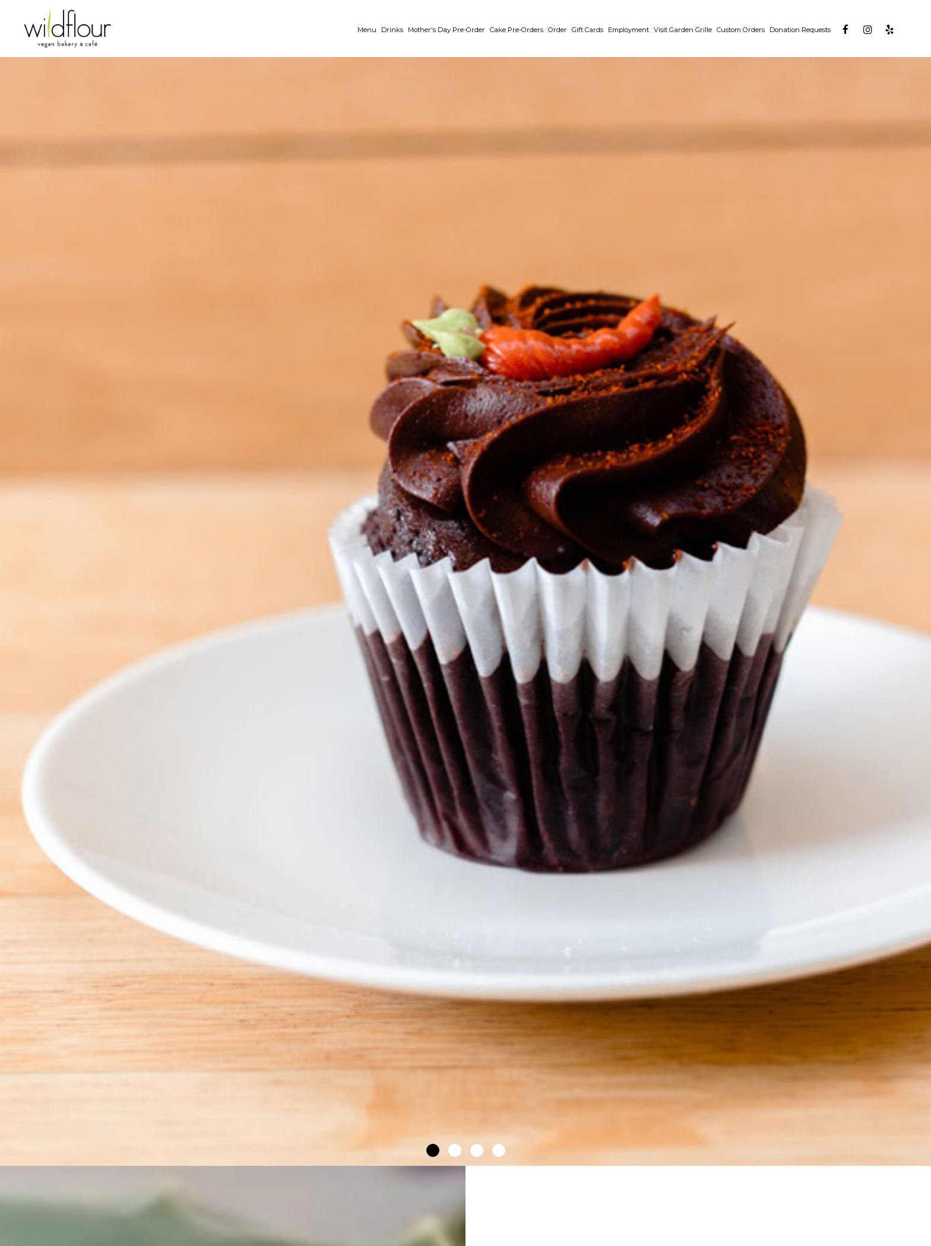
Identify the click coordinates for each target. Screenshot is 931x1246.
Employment (628, 30)
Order (557, 30)
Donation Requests (800, 30)
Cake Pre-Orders (516, 30)
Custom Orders (741, 30)
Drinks (392, 30)
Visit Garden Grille (683, 30)
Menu (366, 30)
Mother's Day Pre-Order (446, 30)
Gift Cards (587, 30)
